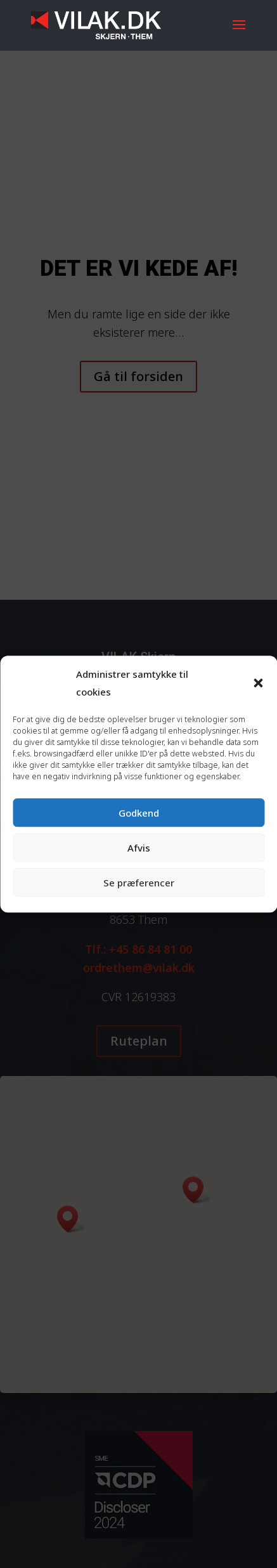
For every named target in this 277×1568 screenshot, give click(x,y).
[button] (258, 683)
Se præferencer (138, 882)
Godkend (139, 813)
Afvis (138, 847)
